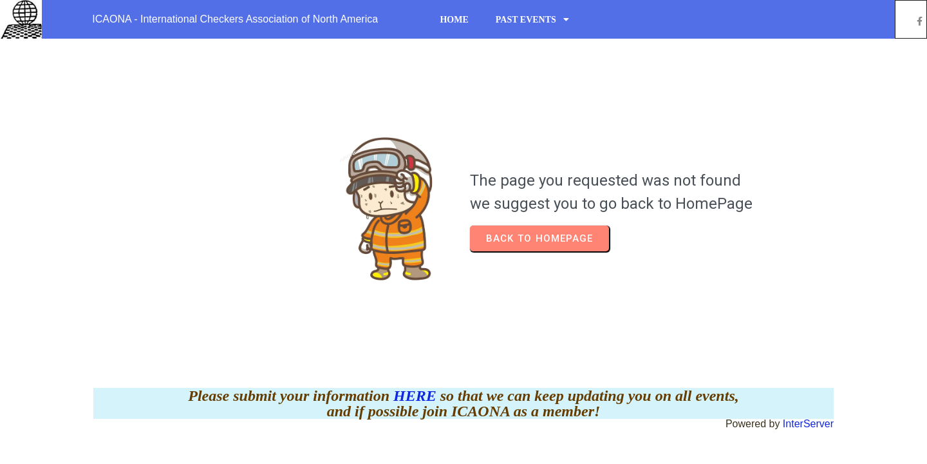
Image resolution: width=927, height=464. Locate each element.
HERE (416, 395)
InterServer (808, 423)
